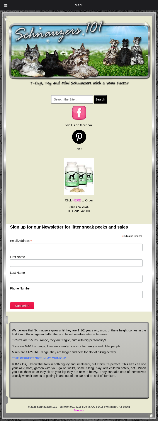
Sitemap (79, 410)
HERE (77, 200)
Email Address (21, 241)
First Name (17, 257)
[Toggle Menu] (6, 5)
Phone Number (20, 288)
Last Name (17, 272)
